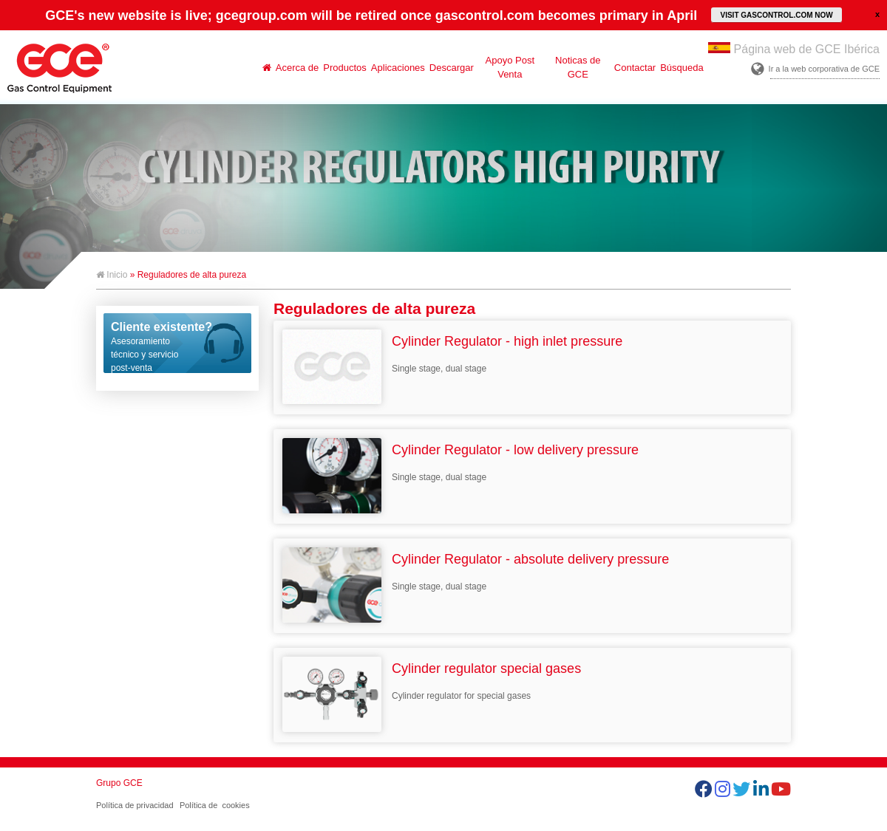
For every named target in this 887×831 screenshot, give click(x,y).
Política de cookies (215, 805)
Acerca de (297, 67)
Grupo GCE (119, 783)
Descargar (451, 67)
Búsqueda (682, 67)
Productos (345, 67)
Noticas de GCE (577, 67)
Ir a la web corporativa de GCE (824, 68)
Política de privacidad (135, 805)
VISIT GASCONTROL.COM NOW (776, 15)
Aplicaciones (398, 67)
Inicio (111, 275)
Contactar (635, 67)
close (877, 14)
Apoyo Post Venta (510, 67)
